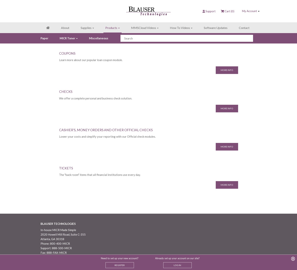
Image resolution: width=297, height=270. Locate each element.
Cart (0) (227, 11)
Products (112, 27)
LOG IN (177, 265)
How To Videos (181, 27)
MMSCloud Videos (145, 27)
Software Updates (215, 27)
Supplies (87, 27)
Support (211, 11)
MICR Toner (69, 38)
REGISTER (120, 265)
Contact (244, 27)
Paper (44, 38)
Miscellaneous (98, 38)
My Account (250, 11)
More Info (227, 70)
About (65, 27)
